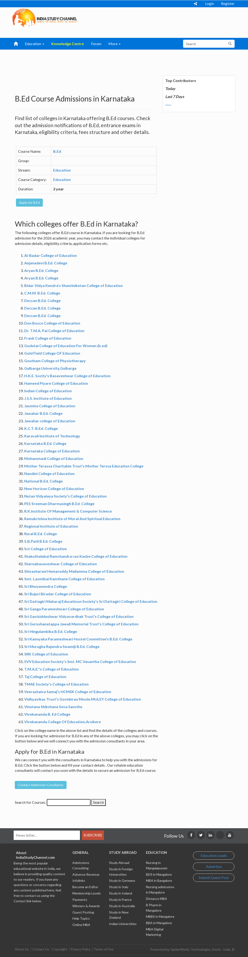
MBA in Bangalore (159, 880)
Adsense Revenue (85, 874)
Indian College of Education (48, 390)
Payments (79, 900)
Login (209, 3)
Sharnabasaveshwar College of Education (60, 563)
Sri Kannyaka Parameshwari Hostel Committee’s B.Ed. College (78, 639)
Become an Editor (85, 887)
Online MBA (81, 925)
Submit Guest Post (214, 877)
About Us (22, 949)
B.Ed (57, 151)
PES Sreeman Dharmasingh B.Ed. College (59, 503)
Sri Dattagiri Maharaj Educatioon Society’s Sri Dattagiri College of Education (90, 601)
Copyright (59, 949)
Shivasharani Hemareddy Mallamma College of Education (74, 571)
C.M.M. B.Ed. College (42, 293)
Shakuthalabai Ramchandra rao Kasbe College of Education (75, 556)
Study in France (120, 900)
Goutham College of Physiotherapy (55, 360)
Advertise (214, 866)
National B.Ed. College (43, 481)
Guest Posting (83, 912)
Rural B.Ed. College (40, 533)
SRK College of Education (46, 654)
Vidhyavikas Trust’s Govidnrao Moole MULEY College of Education (82, 699)
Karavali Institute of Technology (52, 436)
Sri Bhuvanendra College (45, 586)
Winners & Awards (86, 906)
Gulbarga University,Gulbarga (50, 368)
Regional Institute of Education (51, 526)
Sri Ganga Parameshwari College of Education (64, 609)
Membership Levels (86, 893)
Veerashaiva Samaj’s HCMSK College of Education (67, 691)
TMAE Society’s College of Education (56, 684)
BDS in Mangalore (159, 874)
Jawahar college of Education (49, 421)
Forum (96, 43)
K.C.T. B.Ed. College (41, 428)
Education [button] (34, 43)
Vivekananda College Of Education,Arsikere (62, 721)
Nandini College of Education (49, 473)
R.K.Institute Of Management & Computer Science (68, 511)
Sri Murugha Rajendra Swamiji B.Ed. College (61, 646)
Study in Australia (122, 906)
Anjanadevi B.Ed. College (45, 263)
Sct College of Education (45, 548)
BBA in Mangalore (159, 923)
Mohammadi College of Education (53, 458)
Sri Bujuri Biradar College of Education (57, 594)
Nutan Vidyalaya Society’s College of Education (65, 496)
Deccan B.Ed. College (42, 300)
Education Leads (214, 855)
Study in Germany (122, 880)
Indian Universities (123, 924)
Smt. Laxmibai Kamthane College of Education (64, 579)
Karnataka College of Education (52, 451)
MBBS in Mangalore (160, 916)
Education (62, 170)
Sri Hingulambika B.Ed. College (50, 631)
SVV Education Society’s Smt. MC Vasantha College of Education (80, 661)
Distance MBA (156, 899)
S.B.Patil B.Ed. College (43, 541)
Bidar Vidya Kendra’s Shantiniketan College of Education (73, 285)
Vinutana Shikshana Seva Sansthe (53, 706)
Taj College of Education (45, 676)
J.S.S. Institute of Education (48, 398)
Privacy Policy (81, 949)
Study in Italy (118, 887)
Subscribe (92, 835)
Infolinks (78, 880)
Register (228, 3)
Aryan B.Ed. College (41, 270)
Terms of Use (104, 949)
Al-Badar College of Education (50, 255)
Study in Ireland (120, 893)
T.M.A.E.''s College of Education (51, 669)
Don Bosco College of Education (52, 323)
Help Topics (81, 918)
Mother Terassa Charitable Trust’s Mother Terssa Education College (83, 466)
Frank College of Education (47, 338)
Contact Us (40, 949)
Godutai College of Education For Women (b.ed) (65, 345)
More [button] (114, 43)
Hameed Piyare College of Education (56, 383)
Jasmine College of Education (49, 406)
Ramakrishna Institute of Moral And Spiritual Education (72, 518)
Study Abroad (119, 863)
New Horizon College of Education (54, 488)
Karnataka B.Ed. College (45, 443)
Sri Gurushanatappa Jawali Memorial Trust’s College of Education (81, 624)
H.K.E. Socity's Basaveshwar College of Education (67, 375)
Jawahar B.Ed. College (43, 413)
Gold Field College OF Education (52, 353)
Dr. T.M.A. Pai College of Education (54, 330)
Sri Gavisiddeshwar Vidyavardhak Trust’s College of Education (79, 616)
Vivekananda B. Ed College (47, 714)
